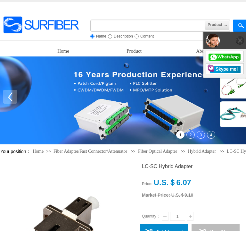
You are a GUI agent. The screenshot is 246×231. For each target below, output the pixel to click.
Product (134, 51)
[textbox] (147, 26)
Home (63, 51)
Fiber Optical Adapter (157, 151)
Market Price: (156, 195)
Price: (147, 184)
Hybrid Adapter (202, 151)
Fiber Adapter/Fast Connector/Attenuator (90, 151)
